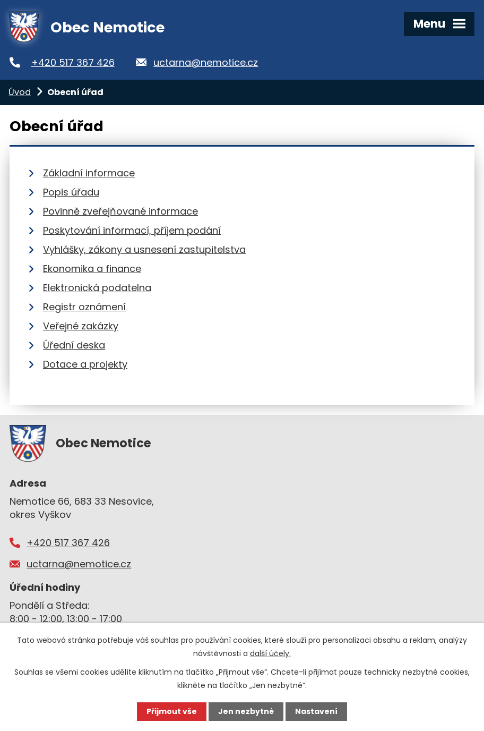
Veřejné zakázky (80, 326)
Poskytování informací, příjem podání (132, 230)
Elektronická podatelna (97, 287)
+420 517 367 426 (73, 62)
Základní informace (89, 173)
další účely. (270, 653)
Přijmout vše (171, 711)
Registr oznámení (84, 306)
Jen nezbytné (246, 711)
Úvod (19, 92)
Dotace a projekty (85, 364)
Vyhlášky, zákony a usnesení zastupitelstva (144, 249)
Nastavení (316, 711)
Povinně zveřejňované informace (120, 211)
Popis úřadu (71, 192)
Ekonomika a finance (92, 268)
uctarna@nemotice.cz (205, 62)
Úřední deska (74, 345)
